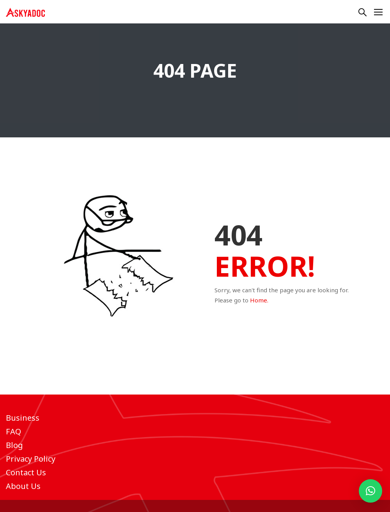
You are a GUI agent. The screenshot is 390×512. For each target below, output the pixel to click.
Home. (259, 300)
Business (22, 417)
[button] (370, 491)
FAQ (13, 431)
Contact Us (26, 472)
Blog (14, 445)
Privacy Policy (30, 458)
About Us (23, 486)
